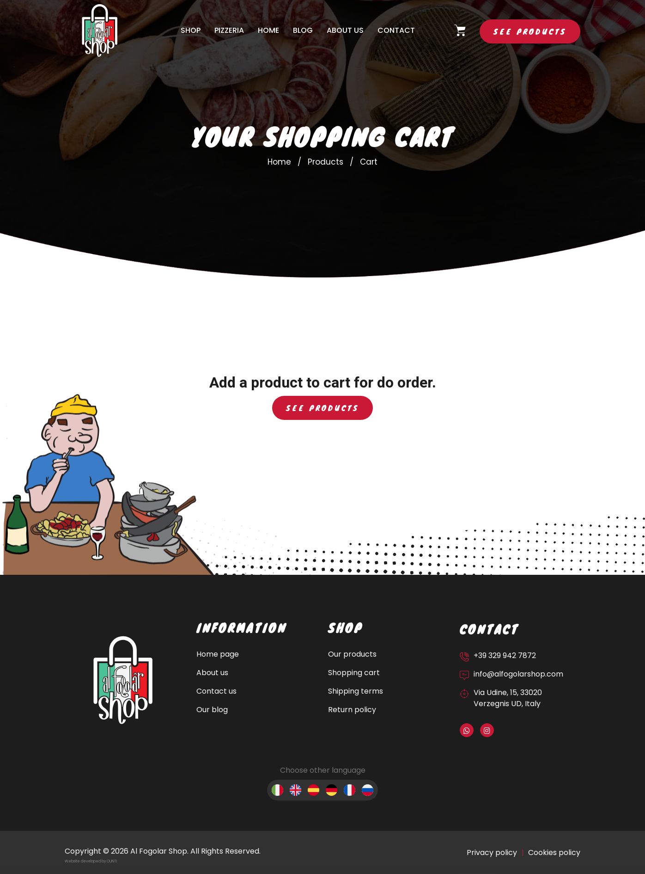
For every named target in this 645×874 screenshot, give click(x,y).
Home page (217, 654)
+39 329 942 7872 (505, 655)
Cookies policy (554, 852)
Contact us (216, 691)
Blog (303, 30)
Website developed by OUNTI (91, 861)
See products (529, 31)
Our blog (212, 709)
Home (268, 30)
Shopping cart (354, 672)
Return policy (352, 709)
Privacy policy (492, 852)
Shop (191, 30)
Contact (396, 30)
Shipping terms (355, 691)
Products (325, 161)
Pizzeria (229, 30)
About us (345, 30)
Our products (352, 654)
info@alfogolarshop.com (518, 674)
